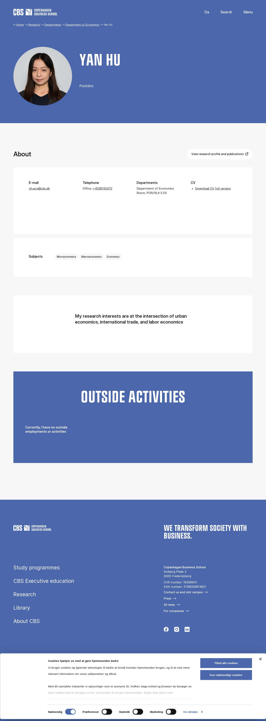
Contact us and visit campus (183, 592)
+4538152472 (102, 188)
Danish (204, 12)
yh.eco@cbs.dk (39, 188)
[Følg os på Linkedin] (187, 630)
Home (20, 24)
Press (167, 598)
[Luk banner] (260, 661)
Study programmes (36, 567)
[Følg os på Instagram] (176, 630)
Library (21, 607)
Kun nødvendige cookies (226, 676)
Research (34, 24)
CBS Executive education (43, 581)
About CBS (26, 621)
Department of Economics (82, 24)
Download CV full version (213, 188)
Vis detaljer (190, 713)
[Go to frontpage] (35, 12)
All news (169, 604)
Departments (52, 24)
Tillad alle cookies (226, 664)
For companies (174, 611)
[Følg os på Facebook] (166, 630)
